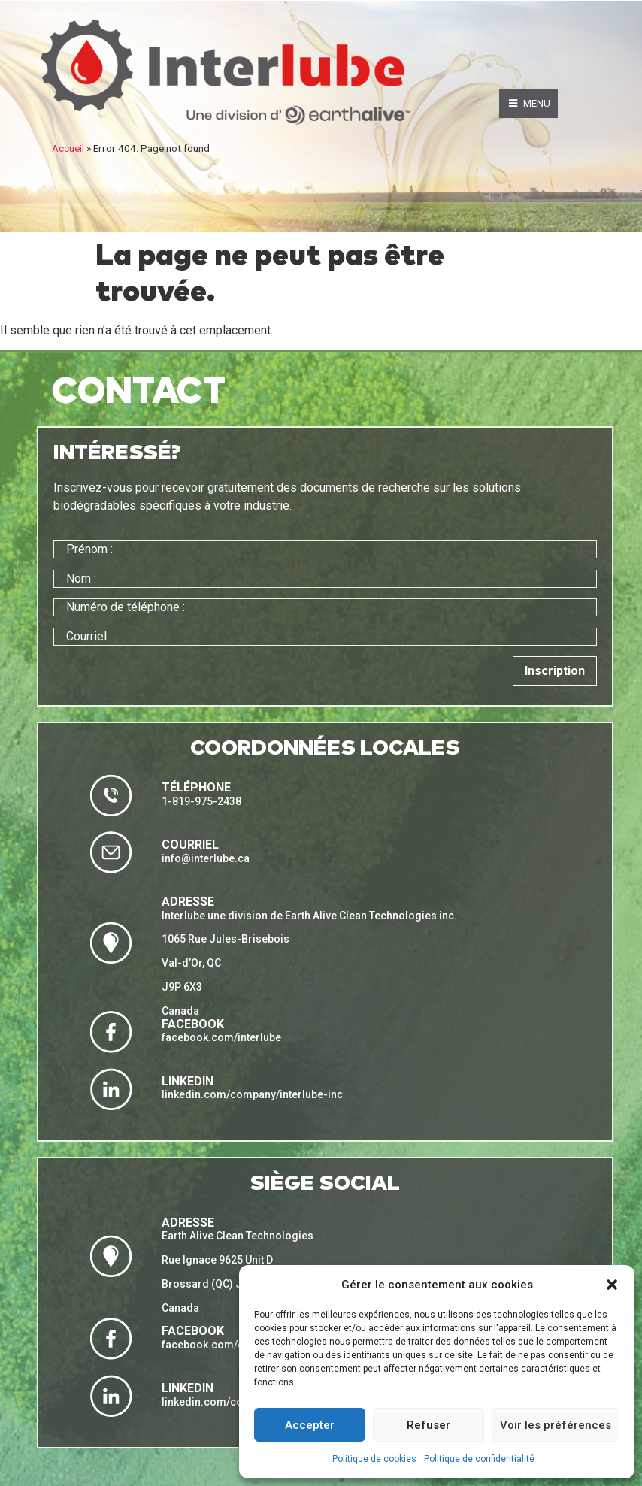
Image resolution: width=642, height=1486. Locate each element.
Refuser (428, 1425)
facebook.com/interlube (221, 1037)
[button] (611, 1284)
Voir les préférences (555, 1425)
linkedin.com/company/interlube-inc (252, 1094)
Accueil (68, 148)
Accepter (310, 1425)
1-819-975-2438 (201, 801)
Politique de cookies (374, 1459)
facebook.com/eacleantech (230, 1345)
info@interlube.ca (206, 858)
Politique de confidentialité (479, 1459)
